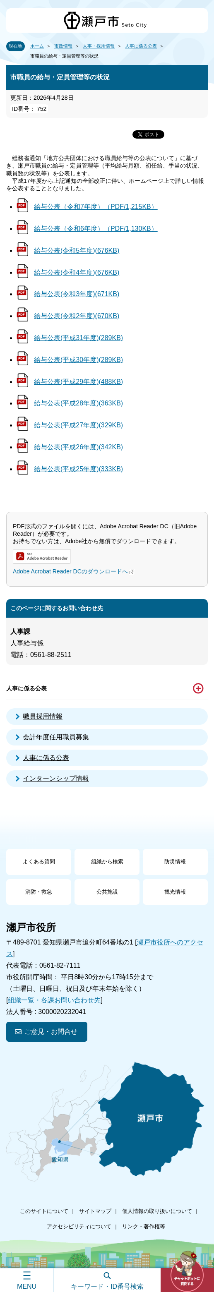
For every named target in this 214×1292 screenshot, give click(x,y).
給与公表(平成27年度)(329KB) (78, 425)
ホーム (37, 45)
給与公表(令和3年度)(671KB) (76, 293)
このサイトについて (44, 1211)
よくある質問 (39, 861)
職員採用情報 (43, 716)
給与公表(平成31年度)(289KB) (78, 337)
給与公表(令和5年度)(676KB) (76, 250)
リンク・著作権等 (143, 1226)
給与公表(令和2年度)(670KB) (76, 315)
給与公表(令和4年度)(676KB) (76, 272)
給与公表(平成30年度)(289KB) (78, 359)
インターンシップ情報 (56, 778)
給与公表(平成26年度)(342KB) (78, 447)
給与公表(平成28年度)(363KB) (78, 403)
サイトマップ (95, 1211)
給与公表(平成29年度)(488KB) (78, 381)
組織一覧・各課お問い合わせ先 (54, 1000)
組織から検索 (107, 861)
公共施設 (107, 892)
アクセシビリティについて (79, 1226)
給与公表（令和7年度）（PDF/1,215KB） (96, 206)
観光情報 (175, 892)
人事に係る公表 (141, 45)
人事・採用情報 (99, 45)
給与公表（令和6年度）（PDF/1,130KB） (96, 228)
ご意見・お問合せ (50, 1031)
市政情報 (63, 45)
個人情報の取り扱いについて (157, 1211)
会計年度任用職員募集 (56, 737)
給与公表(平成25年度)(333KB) (78, 468)
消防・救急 (38, 892)
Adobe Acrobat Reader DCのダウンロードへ (74, 571)
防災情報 (175, 861)
